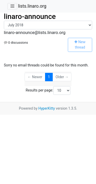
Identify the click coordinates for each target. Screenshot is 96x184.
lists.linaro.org (32, 6)
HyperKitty (46, 108)
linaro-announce (30, 16)
